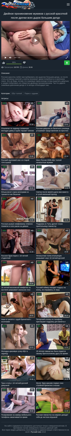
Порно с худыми (31, 93)
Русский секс (36, 432)
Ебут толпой (17, 93)
